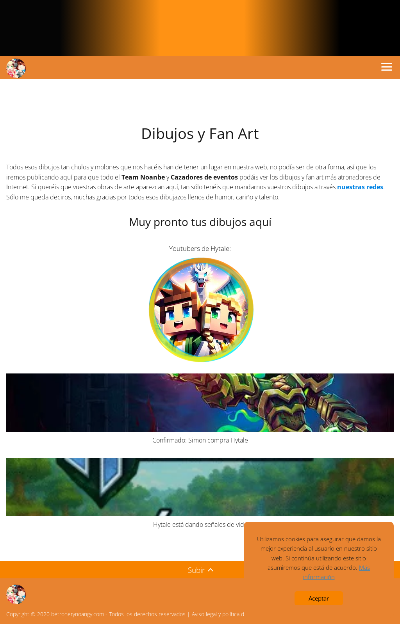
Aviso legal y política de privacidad (232, 614)
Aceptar (319, 598)
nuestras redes (360, 187)
